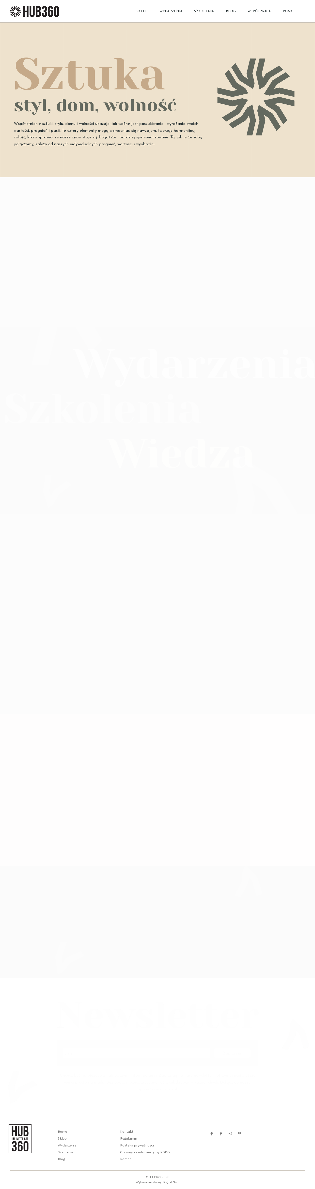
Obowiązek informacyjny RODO (145, 1152)
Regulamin (128, 1138)
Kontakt (126, 1132)
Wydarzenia (171, 11)
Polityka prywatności (137, 1145)
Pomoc (289, 11)
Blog (231, 11)
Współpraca (259, 11)
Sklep (142, 11)
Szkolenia (204, 11)
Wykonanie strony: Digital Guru (157, 1182)
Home (62, 1132)
